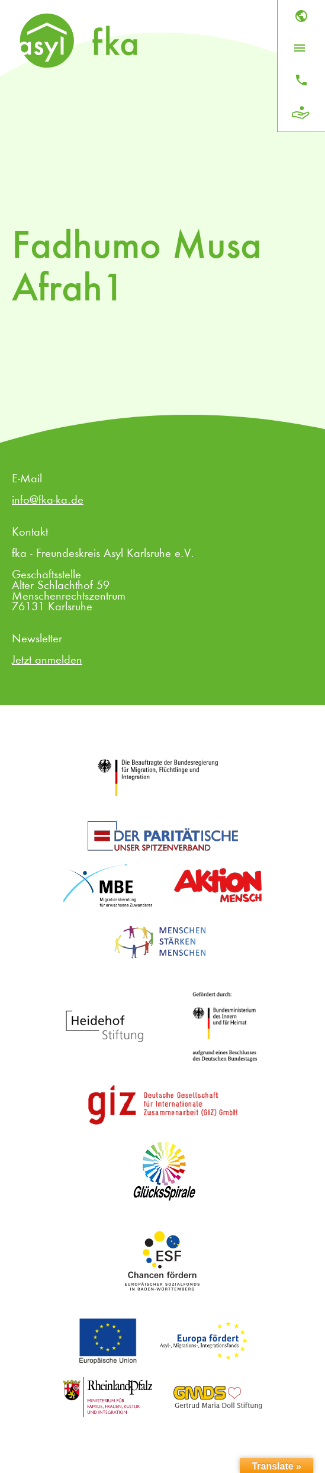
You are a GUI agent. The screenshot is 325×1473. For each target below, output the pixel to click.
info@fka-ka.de (47, 500)
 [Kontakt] (301, 80)
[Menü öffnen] (299, 48)
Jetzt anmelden (47, 660)
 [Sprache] (301, 16)
